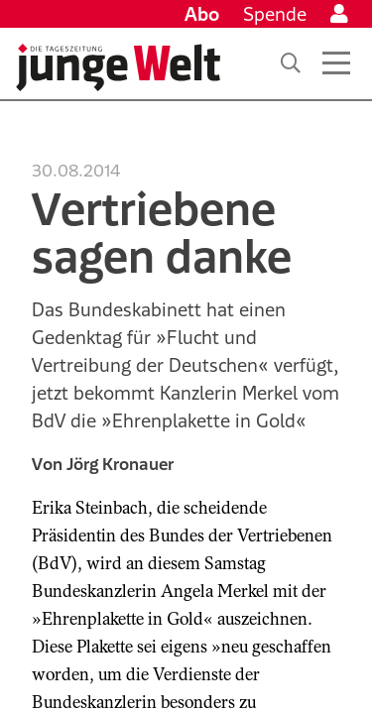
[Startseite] (118, 67)
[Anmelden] (339, 14)
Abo (202, 14)
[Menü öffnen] (336, 63)
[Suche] (290, 63)
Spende (275, 14)
